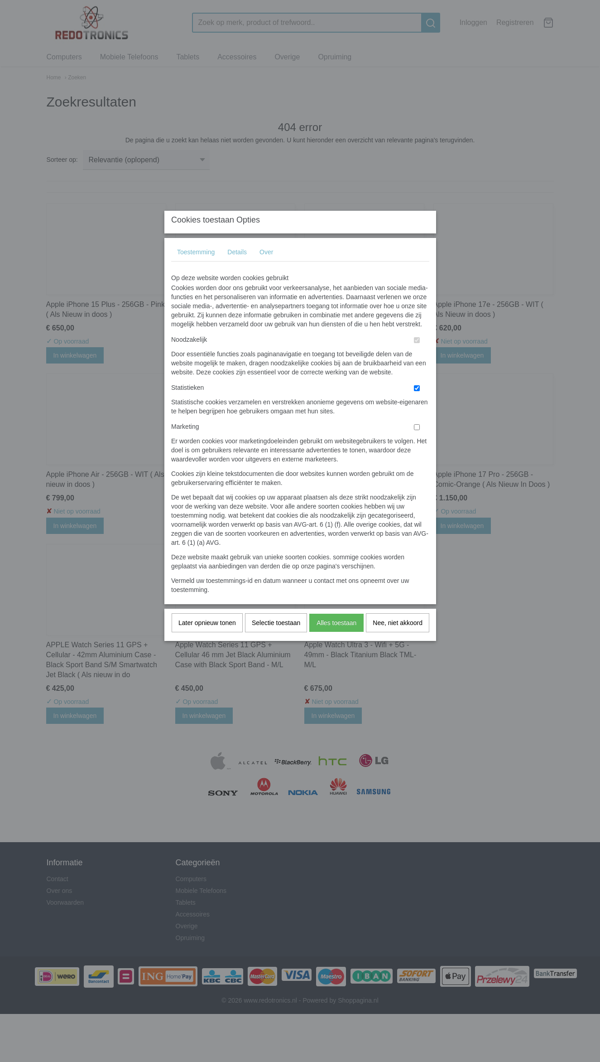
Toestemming (196, 269)
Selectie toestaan (276, 640)
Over (266, 269)
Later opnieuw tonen (207, 640)
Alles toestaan (336, 640)
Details (237, 269)
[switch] (417, 358)
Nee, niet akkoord (397, 640)
